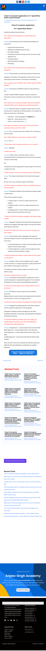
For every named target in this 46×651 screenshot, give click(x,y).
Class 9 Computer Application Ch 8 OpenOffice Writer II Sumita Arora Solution (31, 391)
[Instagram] (8, 620)
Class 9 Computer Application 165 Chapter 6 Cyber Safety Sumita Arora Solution (32, 420)
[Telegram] (11, 620)
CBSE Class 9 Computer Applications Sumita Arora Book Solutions (13, 375)
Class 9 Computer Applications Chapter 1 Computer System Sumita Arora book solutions (32, 376)
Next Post (40, 360)
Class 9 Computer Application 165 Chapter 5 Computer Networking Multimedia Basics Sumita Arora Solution (13, 420)
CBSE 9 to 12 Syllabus (8, 629)
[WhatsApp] (17, 620)
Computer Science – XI (30, 615)
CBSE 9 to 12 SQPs (8, 631)
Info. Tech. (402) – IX (29, 611)
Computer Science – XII (30, 617)
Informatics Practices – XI (30, 619)
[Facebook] (5, 620)
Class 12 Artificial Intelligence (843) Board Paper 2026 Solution (21, 473)
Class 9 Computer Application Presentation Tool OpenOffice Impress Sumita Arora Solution (13, 434)
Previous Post (6, 360)
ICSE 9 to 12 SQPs (8, 638)
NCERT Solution (7, 634)
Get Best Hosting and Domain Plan (15, 461)
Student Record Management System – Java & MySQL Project (21, 513)
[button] (44, 5)
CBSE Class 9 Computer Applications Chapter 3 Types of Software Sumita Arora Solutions (13, 405)
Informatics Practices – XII (30, 620)
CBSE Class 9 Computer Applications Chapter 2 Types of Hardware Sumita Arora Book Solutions (13, 391)
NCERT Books (7, 633)
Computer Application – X (30, 610)
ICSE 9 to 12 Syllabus (8, 636)
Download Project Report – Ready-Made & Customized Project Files (23, 516)
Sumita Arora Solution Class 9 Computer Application (19, 20)
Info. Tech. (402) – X (29, 613)
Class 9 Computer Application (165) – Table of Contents (23, 352)
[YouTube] (14, 620)
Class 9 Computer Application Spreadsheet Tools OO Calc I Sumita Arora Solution (32, 434)
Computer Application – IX (30, 608)
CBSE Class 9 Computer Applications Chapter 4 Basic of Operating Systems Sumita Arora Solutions (32, 406)
